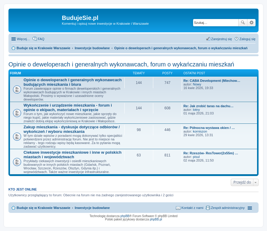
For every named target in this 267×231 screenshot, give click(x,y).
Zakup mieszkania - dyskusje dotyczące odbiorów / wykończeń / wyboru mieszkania (72, 129)
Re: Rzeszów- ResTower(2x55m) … (210, 153)
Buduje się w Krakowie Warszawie (43, 208)
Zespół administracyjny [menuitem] (228, 208)
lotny (196, 109)
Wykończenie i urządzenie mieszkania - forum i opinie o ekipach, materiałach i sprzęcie (68, 107)
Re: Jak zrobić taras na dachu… (208, 106)
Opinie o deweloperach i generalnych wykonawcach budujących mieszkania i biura (73, 82)
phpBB (124, 216)
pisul (196, 157)
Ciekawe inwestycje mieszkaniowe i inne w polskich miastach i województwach (73, 154)
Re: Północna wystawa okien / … (209, 128)
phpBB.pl (156, 219)
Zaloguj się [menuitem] (248, 39)
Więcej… (23, 39)
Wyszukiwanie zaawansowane (251, 22)
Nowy (197, 84)
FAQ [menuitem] (41, 39)
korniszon (200, 131)
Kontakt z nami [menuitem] (192, 208)
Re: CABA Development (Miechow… (211, 80)
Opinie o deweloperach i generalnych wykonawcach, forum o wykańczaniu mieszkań (121, 64)
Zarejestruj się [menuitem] (221, 39)
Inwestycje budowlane (92, 208)
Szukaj (242, 22)
